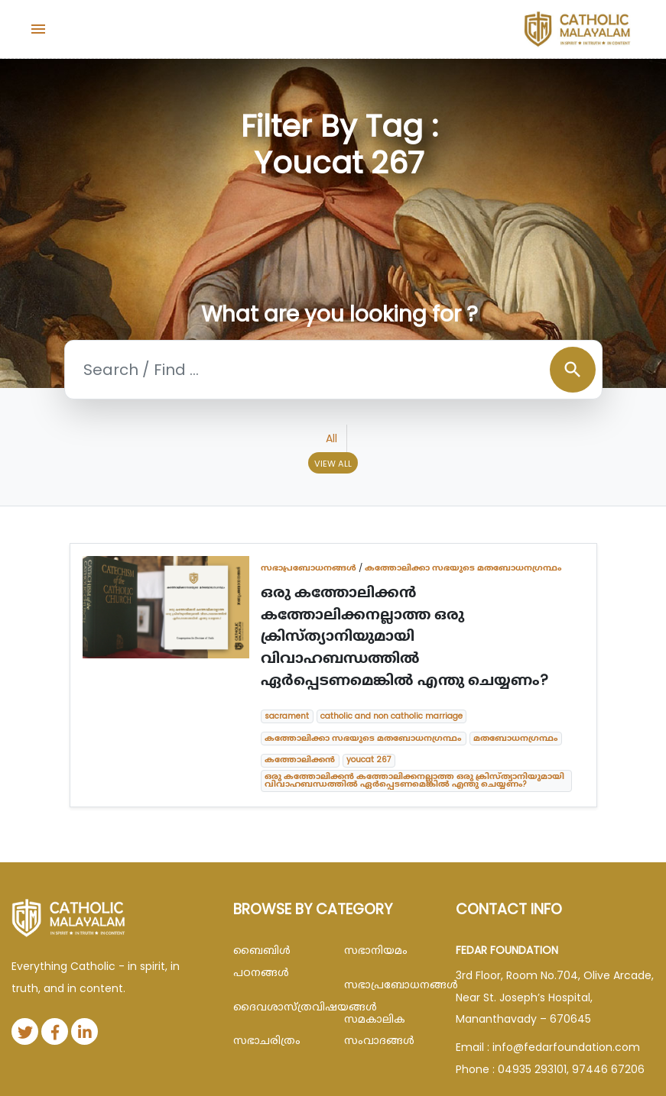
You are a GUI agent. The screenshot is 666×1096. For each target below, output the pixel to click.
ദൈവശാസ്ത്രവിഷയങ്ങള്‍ (277, 1006)
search (572, 369)
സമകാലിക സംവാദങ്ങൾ (379, 1030)
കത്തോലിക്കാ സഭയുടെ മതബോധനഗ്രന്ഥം (463, 567)
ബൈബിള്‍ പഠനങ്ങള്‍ (262, 961)
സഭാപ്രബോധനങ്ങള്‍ (308, 567)
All (331, 438)
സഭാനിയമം (376, 950)
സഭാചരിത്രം (267, 1040)
